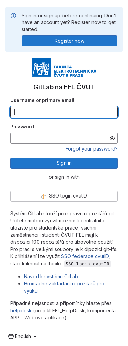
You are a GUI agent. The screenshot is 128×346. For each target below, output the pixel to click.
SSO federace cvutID (85, 256)
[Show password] (112, 138)
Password (22, 126)
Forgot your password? (92, 149)
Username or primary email (42, 100)
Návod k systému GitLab (51, 276)
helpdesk (21, 310)
